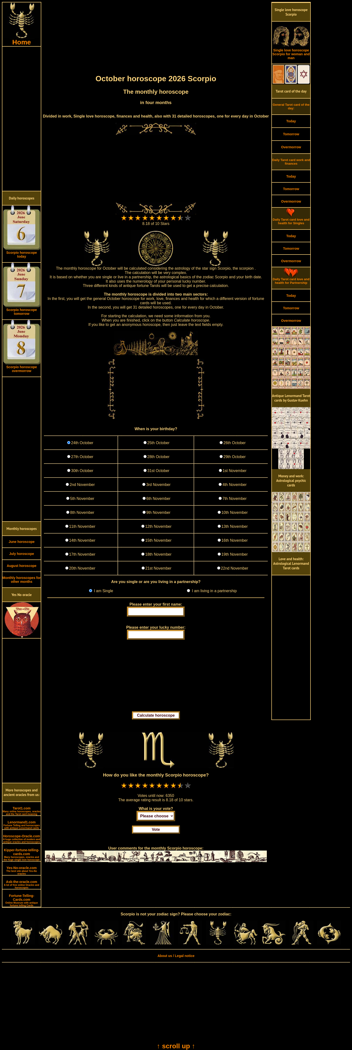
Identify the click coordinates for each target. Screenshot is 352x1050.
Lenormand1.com (21, 824)
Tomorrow (291, 134)
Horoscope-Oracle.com (21, 838)
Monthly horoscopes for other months (21, 580)
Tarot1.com (22, 810)
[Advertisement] (21, 119)
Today (291, 121)
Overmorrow (291, 147)
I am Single (103, 591)
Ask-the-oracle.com (21, 884)
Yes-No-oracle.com (21, 870)
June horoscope (22, 542)
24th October (82, 443)
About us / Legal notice (175, 956)
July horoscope (21, 554)
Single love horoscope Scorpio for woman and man (291, 52)
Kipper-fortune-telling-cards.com (22, 854)
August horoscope (21, 566)
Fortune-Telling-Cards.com (21, 900)
